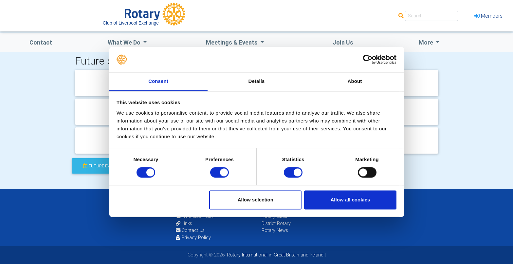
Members (488, 15)
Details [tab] (256, 81)
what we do (125, 42)
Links (184, 223)
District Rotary (276, 223)
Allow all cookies (350, 199)
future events (102, 166)
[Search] (431, 16)
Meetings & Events (232, 42)
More (426, 42)
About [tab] (355, 81)
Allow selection (255, 199)
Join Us (343, 42)
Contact (40, 42)
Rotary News (275, 230)
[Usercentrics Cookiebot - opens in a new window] (367, 60)
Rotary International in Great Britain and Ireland (274, 255)
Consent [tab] (158, 81)
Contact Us (190, 230)
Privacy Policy (193, 237)
